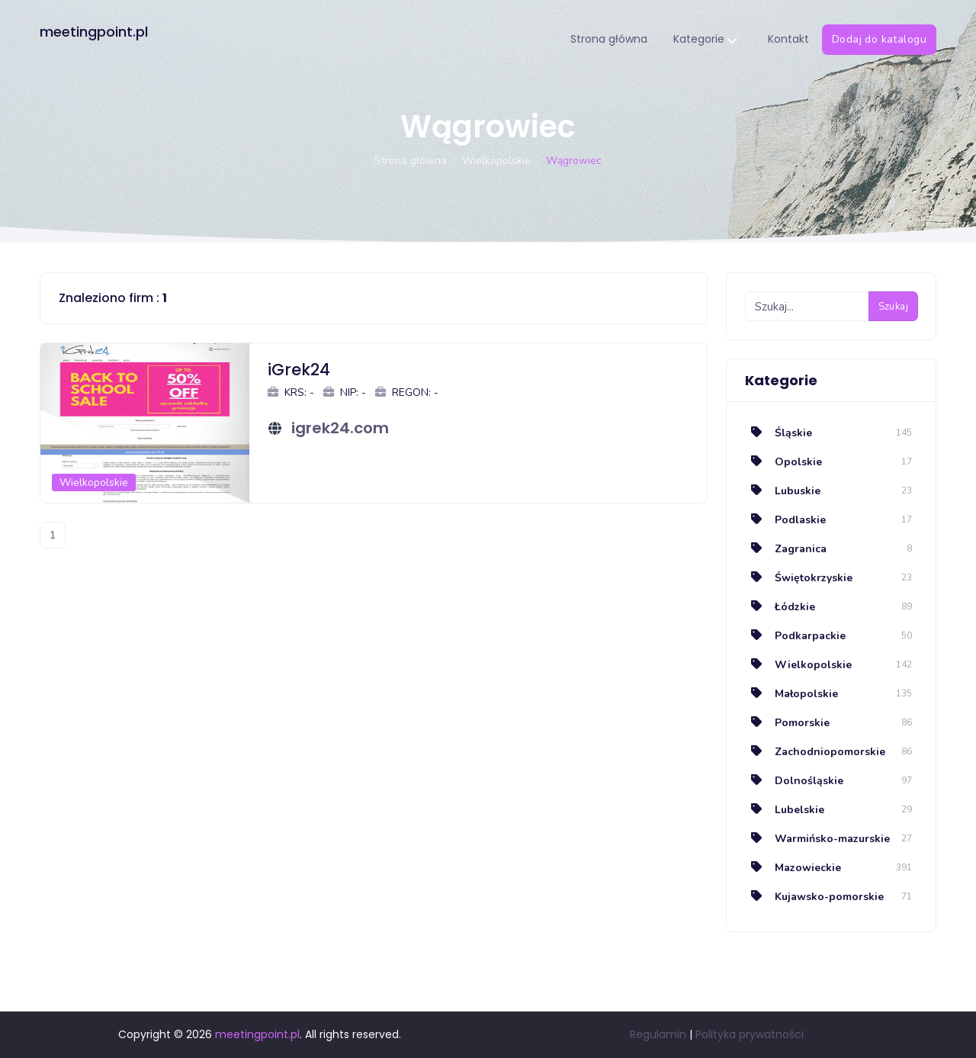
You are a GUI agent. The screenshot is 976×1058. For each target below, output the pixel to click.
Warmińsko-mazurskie (817, 838)
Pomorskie (787, 723)
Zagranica (786, 549)
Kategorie (705, 40)
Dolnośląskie (794, 780)
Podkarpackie (795, 636)
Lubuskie (782, 491)
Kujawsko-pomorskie (814, 896)
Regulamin (658, 1034)
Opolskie (783, 462)
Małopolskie (791, 694)
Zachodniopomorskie (815, 751)
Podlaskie (785, 520)
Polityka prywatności (749, 1034)
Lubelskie (784, 809)
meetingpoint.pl (94, 31)
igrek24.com (340, 428)
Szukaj (893, 307)
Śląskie (778, 433)
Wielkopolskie (496, 160)
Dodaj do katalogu (879, 39)
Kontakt (788, 39)
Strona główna (608, 39)
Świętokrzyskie (798, 578)
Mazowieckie (793, 867)
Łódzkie (780, 607)
